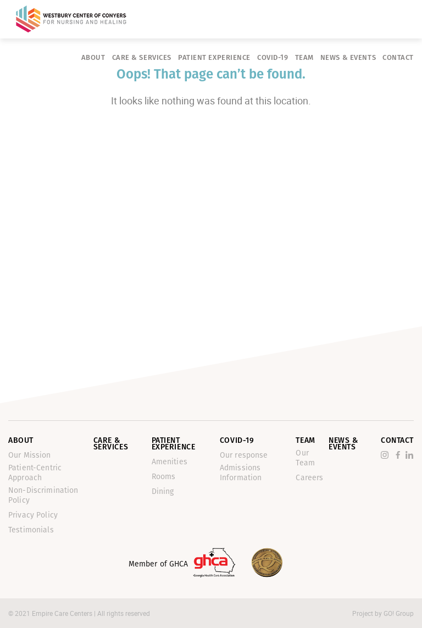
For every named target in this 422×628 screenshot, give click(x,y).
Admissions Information (241, 472)
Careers (309, 477)
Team (304, 57)
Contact (398, 57)
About (93, 57)
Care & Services (141, 57)
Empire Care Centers (63, 613)
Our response (244, 455)
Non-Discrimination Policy (43, 495)
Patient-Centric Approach (35, 472)
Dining (163, 491)
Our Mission (29, 455)
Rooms (164, 476)
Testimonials (31, 530)
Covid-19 (272, 57)
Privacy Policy (33, 515)
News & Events (348, 57)
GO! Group (399, 613)
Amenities (169, 461)
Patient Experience (214, 57)
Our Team (305, 458)
